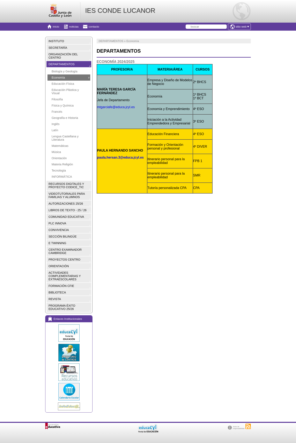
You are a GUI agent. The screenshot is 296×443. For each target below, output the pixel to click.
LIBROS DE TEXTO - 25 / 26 (68, 210)
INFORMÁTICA (62, 176)
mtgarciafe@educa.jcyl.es (116, 107)
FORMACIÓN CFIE (61, 286)
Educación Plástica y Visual (65, 91)
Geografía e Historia (65, 117)
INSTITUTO (56, 41)
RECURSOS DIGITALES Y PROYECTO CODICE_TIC (66, 185)
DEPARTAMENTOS (62, 64)
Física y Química (63, 105)
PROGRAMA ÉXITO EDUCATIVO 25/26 (62, 307)
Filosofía (57, 99)
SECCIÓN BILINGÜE (63, 236)
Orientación (59, 158)
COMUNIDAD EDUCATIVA (66, 216)
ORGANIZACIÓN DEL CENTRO (63, 56)
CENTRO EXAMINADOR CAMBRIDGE (65, 251)
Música (56, 152)
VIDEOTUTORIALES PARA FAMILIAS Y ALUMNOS (67, 195)
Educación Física (63, 83)
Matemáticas (60, 145)
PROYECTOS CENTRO (64, 259)
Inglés (55, 124)
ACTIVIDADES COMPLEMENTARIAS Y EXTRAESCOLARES (65, 276)
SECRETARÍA (58, 47)
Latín (55, 130)
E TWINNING (57, 243)
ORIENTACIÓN (59, 266)
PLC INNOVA (57, 223)
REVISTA (55, 299)
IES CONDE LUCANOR (120, 10)
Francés (57, 111)
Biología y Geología (64, 71)
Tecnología (59, 170)
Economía (58, 77)
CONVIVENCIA (59, 230)
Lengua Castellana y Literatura (65, 138)
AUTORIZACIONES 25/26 (66, 203)
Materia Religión (62, 164)
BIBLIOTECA (57, 292)
